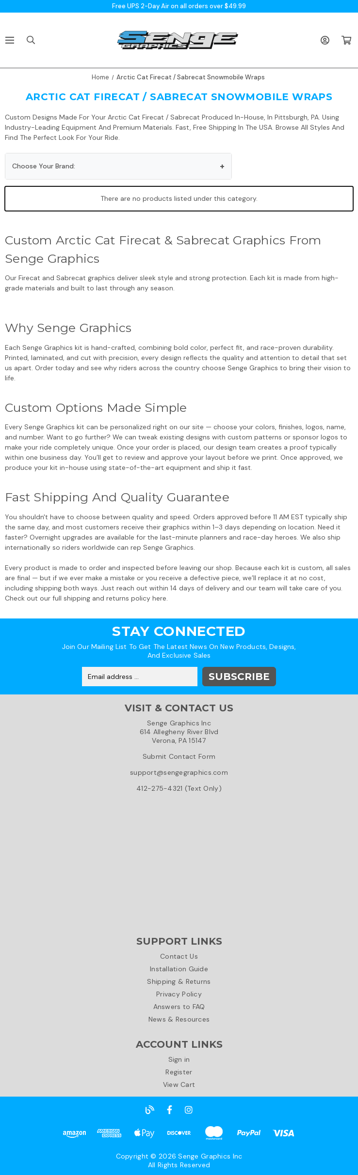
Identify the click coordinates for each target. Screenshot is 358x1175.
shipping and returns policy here (115, 598)
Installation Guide (179, 968)
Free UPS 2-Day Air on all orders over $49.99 (179, 6)
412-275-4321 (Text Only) (179, 788)
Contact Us (179, 956)
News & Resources (179, 1019)
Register (178, 1072)
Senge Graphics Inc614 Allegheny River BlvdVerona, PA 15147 (179, 732)
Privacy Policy (179, 994)
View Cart (179, 1084)
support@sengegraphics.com (179, 772)
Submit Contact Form (179, 756)
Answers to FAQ (179, 1006)
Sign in (179, 1059)
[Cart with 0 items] (346, 40)
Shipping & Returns (179, 981)
